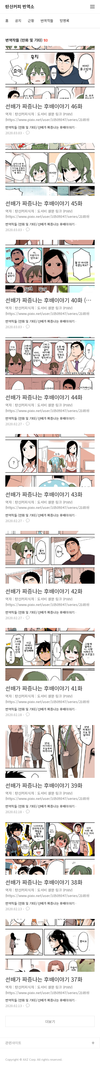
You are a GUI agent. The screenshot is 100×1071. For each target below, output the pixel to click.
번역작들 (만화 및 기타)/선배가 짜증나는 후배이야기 (39, 127)
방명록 (64, 20)
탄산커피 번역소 (19, 7)
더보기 (50, 1021)
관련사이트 (13, 1042)
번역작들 (47, 20)
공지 (18, 20)
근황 (31, 20)
